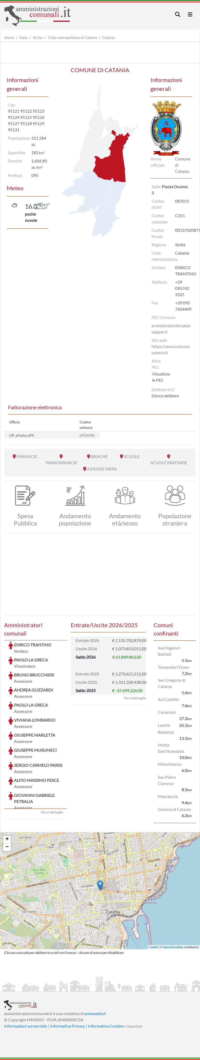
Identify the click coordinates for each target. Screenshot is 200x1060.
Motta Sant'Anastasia (171, 748)
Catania (108, 37)
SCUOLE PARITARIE (169, 462)
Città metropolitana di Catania (72, 37)
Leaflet (153, 947)
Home (9, 37)
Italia (23, 37)
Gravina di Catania (174, 809)
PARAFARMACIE (61, 462)
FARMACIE (27, 456)
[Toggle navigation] (178, 14)
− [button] (7, 847)
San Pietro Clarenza (167, 780)
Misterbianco (170, 764)
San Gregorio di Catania (171, 683)
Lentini (164, 725)
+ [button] (7, 839)
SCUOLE (132, 456)
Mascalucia (168, 796)
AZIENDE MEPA (102, 468)
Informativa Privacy (67, 1025)
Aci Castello (168, 699)
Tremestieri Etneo (173, 667)
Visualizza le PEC (161, 376)
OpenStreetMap (173, 947)
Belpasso (166, 731)
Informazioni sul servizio (25, 1025)
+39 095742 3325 (182, 288)
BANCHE (99, 456)
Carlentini (167, 712)
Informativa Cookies (106, 1025)
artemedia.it (95, 1013)
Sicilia (37, 37)
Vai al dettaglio (52, 773)
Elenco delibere (165, 395)
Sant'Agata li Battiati (169, 650)
